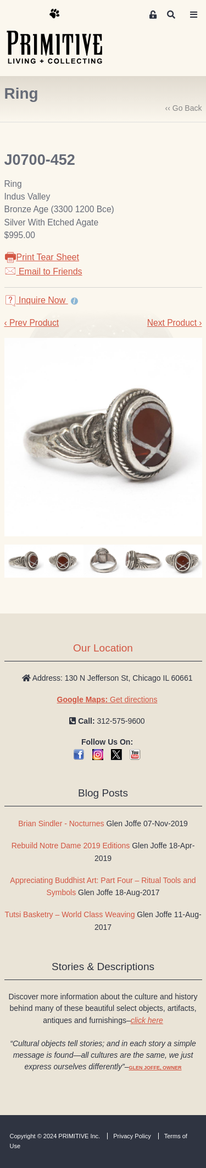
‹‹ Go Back (183, 108)
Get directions (107, 699)
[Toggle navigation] (194, 15)
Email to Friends (43, 271)
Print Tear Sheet (41, 257)
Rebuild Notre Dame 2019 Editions (71, 845)
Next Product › (174, 322)
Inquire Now (36, 300)
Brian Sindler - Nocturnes (61, 823)
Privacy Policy (132, 1136)
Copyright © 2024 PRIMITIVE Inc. (55, 1136)
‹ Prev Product (31, 322)
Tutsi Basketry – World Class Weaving (69, 914)
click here (147, 1020)
